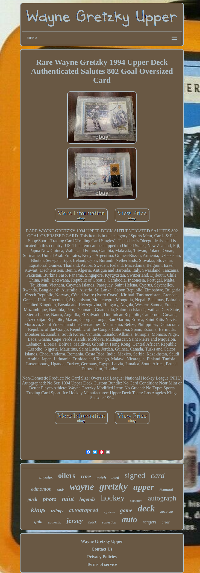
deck (146, 508)
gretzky (113, 486)
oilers (66, 475)
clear (166, 522)
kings (38, 509)
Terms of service (102, 564)
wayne (82, 487)
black (92, 522)
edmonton (41, 489)
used (115, 477)
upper (143, 487)
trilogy (57, 510)
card (157, 475)
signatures (109, 512)
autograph (162, 498)
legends (87, 499)
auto (129, 519)
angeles (46, 477)
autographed (83, 510)
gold (38, 521)
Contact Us (102, 549)
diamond (166, 490)
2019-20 (166, 512)
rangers (149, 522)
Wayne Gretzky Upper (102, 541)
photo (50, 499)
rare (86, 476)
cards (60, 490)
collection (109, 522)
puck (32, 499)
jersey (74, 520)
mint (68, 498)
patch (101, 477)
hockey (113, 497)
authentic (54, 522)
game (126, 510)
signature (136, 500)
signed (135, 475)
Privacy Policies (102, 556)
